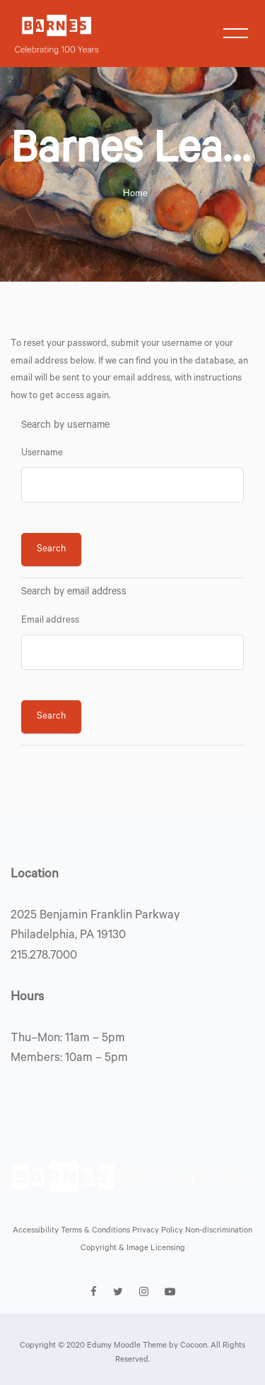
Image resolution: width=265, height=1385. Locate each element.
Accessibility (37, 1231)
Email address (50, 621)
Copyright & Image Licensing (133, 1249)
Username (42, 453)
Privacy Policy (158, 1231)
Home (135, 194)
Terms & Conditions (96, 1231)
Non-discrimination (218, 1231)
